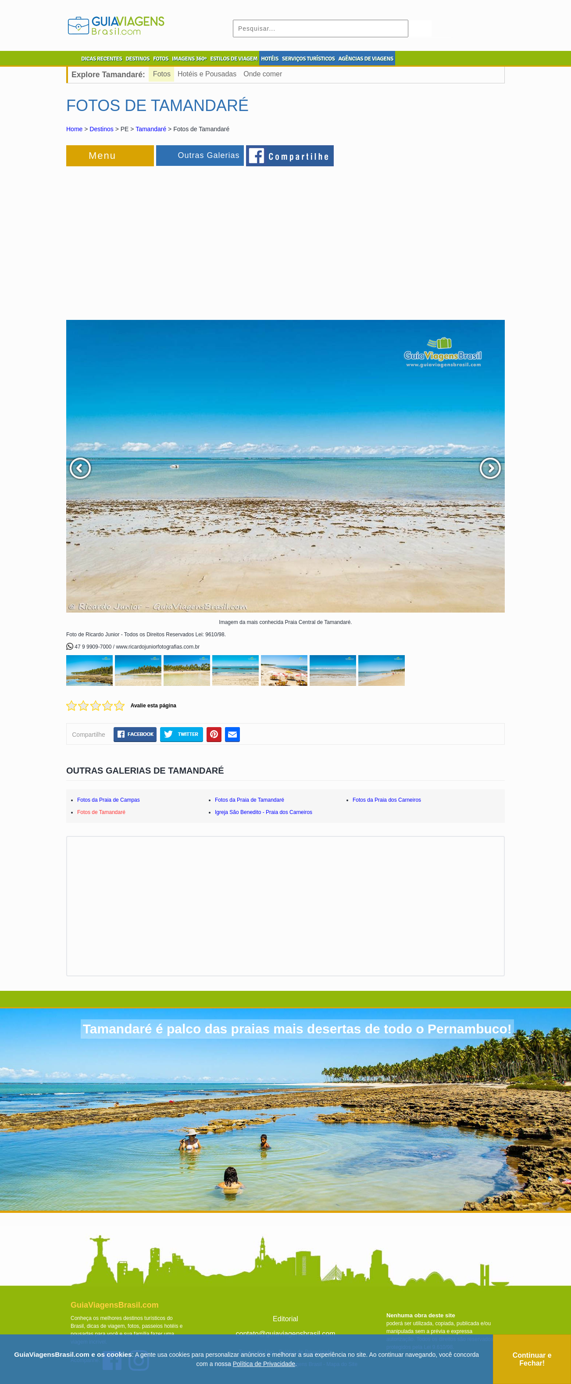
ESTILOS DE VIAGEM (233, 58)
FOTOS (160, 58)
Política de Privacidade (264, 1363)
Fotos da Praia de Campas (108, 800)
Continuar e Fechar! (532, 1359)
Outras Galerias (208, 155)
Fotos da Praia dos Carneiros (387, 800)
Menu (102, 155)
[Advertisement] (162, 238)
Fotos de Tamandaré (101, 812)
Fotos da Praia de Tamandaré (249, 800)
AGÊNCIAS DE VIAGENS (365, 58)
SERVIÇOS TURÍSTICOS (308, 58)
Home (74, 129)
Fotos (162, 74)
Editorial (285, 1319)
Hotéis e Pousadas (207, 74)
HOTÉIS (269, 58)
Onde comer (262, 74)
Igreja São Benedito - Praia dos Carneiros (263, 812)
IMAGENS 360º (189, 58)
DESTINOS (137, 58)
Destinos (101, 129)
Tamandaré (151, 129)
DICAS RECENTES (101, 58)
